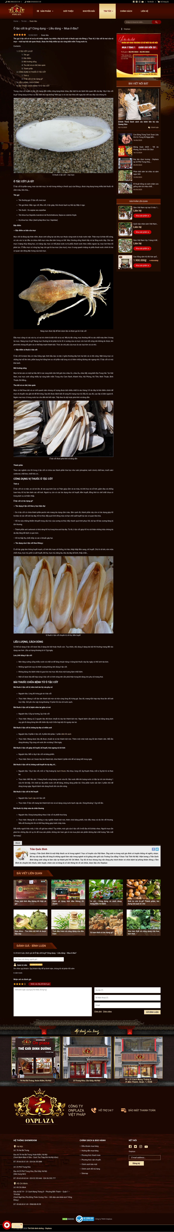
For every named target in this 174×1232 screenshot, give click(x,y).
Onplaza (127, 29)
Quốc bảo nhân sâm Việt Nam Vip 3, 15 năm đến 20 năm (145, 224)
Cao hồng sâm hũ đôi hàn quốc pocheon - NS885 (145, 257)
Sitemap (85, 1173)
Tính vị (26, 76)
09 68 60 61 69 (36, 2)
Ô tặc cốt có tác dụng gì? (33, 79)
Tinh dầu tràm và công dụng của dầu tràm (68, 932)
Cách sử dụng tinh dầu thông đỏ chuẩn (68, 902)
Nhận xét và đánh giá (22, 979)
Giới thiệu (68, 11)
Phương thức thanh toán (91, 1155)
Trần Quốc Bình (38, 849)
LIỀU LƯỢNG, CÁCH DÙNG (29, 82)
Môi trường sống (30, 62)
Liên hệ (144, 11)
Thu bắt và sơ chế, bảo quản (34, 65)
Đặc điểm (27, 58)
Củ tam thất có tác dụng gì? (101, 932)
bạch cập (32, 798)
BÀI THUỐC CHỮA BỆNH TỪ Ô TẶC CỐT (34, 86)
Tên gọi (26, 55)
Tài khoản (150, 2)
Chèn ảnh (98, 1012)
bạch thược (61, 771)
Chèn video (107, 1012)
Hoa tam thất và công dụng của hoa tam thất (143, 932)
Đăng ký (136, 1163)
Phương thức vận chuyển (91, 1160)
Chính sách (126, 11)
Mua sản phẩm (142, 216)
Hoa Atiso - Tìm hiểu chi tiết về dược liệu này (30, 932)
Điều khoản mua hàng (90, 1146)
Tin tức (109, 11)
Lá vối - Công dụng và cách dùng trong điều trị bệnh (106, 902)
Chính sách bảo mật (89, 1164)
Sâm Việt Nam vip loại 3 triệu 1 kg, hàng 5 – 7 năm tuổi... (145, 207)
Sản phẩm (45, 11)
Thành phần (28, 69)
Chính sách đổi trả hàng (91, 1169)
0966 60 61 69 (15, 1)
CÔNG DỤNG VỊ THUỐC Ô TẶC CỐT (32, 72)
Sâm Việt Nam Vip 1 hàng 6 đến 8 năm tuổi (145, 240)
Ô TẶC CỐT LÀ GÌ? (26, 51)
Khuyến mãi (89, 11)
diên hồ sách (66, 734)
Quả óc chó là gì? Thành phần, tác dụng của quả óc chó (143, 902)
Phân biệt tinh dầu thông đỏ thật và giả (30, 902)
